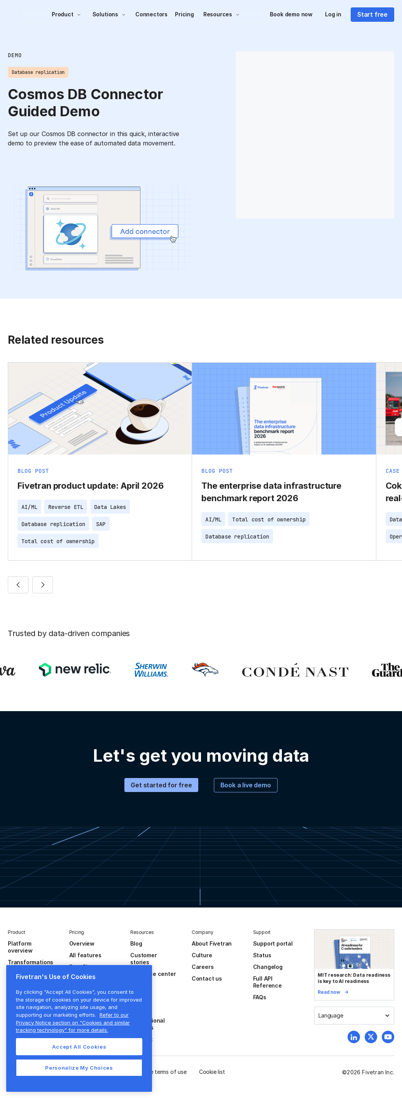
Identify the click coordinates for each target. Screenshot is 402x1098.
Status (262, 955)
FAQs (259, 997)
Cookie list (212, 1071)
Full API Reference (267, 982)
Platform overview (20, 947)
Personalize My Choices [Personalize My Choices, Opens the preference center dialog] (79, 1068)
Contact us (207, 978)
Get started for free (161, 785)
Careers (203, 966)
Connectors (151, 14)
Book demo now (291, 14)
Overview (81, 943)
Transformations (30, 962)
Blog (136, 943)
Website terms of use (160, 1071)
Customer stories (143, 958)
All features (85, 955)
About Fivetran (212, 943)
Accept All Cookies (79, 1047)
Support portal (273, 943)
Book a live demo (245, 785)
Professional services (147, 1024)
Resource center (153, 973)
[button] (66, 14)
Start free (372, 14)
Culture (202, 955)
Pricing (184, 14)
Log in (333, 14)
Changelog (268, 966)
